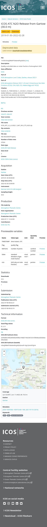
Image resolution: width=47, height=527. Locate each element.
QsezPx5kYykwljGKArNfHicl (22, 51)
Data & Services (13, 19)
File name (4, 123)
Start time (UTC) (6, 175)
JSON (4, 410)
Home (4, 19)
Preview (14, 42)
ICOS (2, 72)
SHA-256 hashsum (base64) (10, 343)
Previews (4, 282)
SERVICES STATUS (11, 459)
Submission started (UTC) (10, 306)
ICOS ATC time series (8, 321)
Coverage (6, 392)
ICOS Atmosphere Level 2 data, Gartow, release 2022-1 (19, 77)
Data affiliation (6, 69)
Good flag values (7, 324)
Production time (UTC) (9, 216)
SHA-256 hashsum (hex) (9, 335)
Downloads (5, 276)
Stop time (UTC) (6, 181)
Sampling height (7, 192)
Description (5, 63)
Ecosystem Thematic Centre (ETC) (16, 476)
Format (3, 318)
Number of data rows (8, 139)
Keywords (6, 412)
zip (2, 332)
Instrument (5, 186)
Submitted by (6, 294)
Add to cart (6, 31)
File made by (5, 205)
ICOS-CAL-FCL (5, 225)
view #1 (3, 114)
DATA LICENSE (10, 450)
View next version (7, 120)
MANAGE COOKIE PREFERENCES (16, 456)
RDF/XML (10, 410)
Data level (4, 151)
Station (3, 169)
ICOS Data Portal (25, 19)
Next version (5, 117)
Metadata (6, 42)
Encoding (4, 329)
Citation (4, 88)
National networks (14, 487)
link (27, 61)
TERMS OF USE (10, 453)
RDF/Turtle (18, 410)
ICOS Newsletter (13, 510)
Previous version (7, 111)
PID (2, 58)
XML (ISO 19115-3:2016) (30, 410)
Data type (4, 145)
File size (4, 134)
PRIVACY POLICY (10, 447)
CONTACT (8, 444)
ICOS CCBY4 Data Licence (9, 159)
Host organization (7, 211)
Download (15, 31)
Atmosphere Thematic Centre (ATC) (17, 473)
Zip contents (5, 128)
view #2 (9, 114)
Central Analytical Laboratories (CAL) (17, 482)
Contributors (5, 222)
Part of (3, 75)
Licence (3, 156)
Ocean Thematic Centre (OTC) (15, 479)
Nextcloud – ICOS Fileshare (18, 516)
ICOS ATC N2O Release (8, 148)
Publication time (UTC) (9, 300)
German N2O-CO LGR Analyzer (11, 189)
